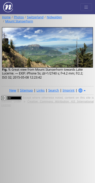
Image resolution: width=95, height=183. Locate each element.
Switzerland (35, 17)
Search (53, 90)
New (12, 90)
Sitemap (26, 90)
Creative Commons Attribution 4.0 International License (47, 103)
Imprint (68, 90)
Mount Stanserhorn (19, 21)
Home (6, 17)
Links (40, 90)
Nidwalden (54, 17)
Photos (19, 17)
